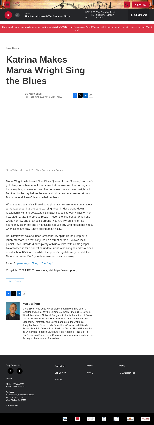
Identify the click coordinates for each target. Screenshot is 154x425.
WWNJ (90, 373)
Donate (141, 4)
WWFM (9, 378)
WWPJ (90, 366)
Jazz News (12, 48)
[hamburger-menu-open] (7, 5)
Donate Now (60, 373)
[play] (8, 15)
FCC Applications (127, 373)
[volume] (17, 15)
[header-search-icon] (127, 5)
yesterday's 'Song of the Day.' (34, 263)
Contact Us (60, 366)
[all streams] (138, 15)
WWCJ (122, 366)
